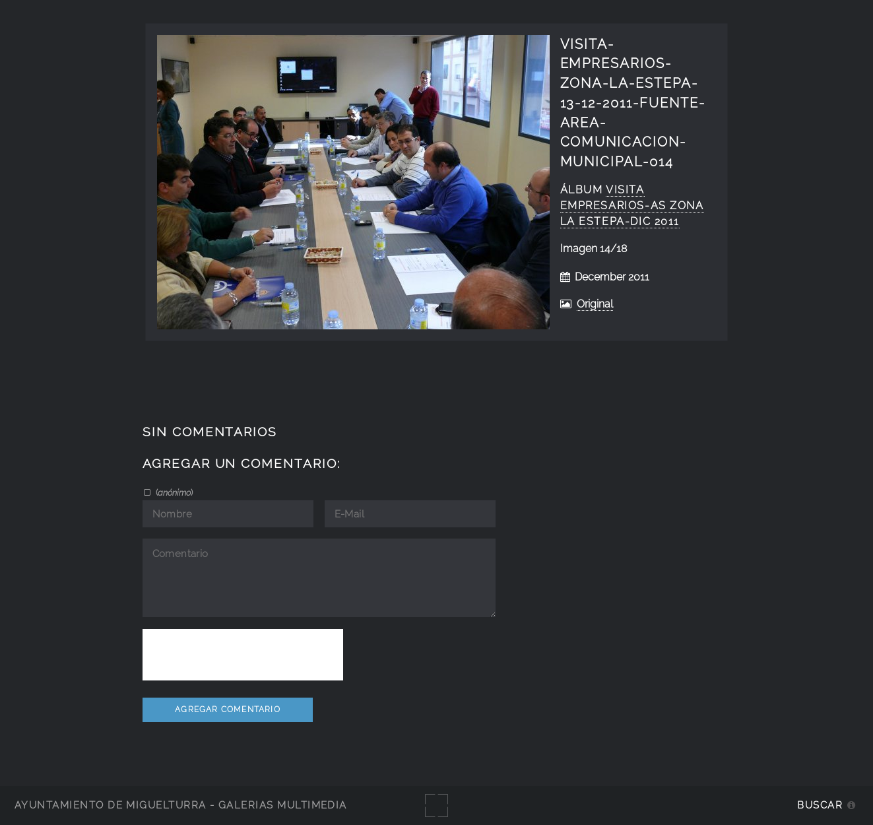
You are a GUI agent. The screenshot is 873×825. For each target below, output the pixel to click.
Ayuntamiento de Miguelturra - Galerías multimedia (181, 804)
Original (595, 304)
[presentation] (243, 654)
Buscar (820, 804)
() (173, 492)
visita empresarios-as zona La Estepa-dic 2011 (632, 205)
